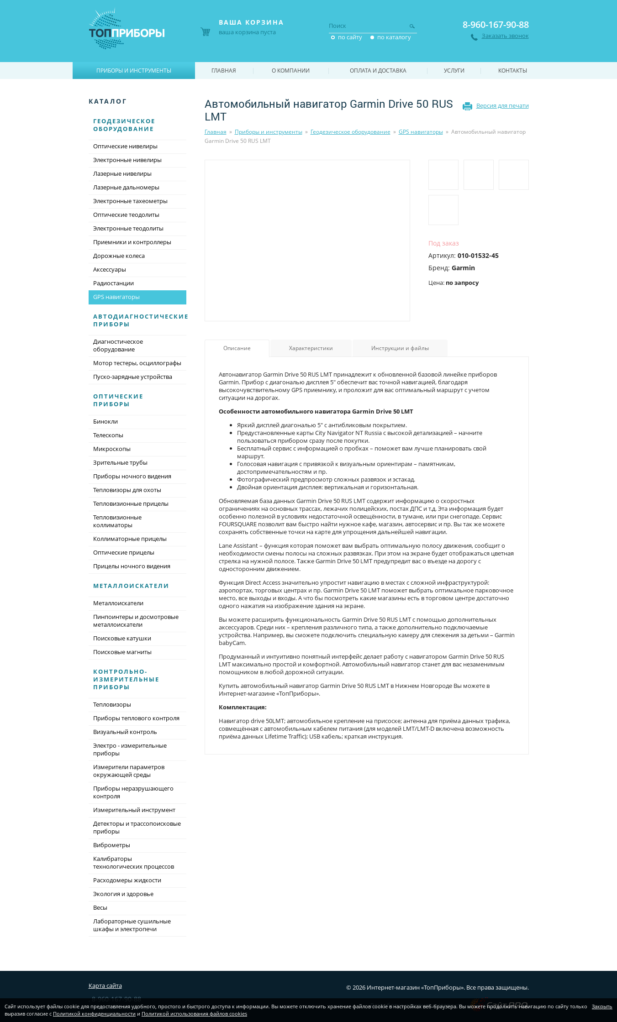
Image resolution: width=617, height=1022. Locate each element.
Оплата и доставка (378, 70)
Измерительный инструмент (134, 810)
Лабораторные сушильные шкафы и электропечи (132, 925)
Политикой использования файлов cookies (194, 1013)
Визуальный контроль (125, 732)
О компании (291, 70)
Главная (216, 132)
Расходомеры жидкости (127, 880)
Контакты (512, 70)
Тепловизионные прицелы (131, 503)
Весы (100, 907)
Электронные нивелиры (127, 160)
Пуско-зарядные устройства (132, 376)
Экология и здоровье (123, 894)
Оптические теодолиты (126, 214)
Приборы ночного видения (132, 476)
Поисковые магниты (122, 652)
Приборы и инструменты (268, 132)
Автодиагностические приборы (141, 320)
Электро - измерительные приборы (130, 749)
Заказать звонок (505, 36)
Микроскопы (112, 449)
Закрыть (602, 1006)
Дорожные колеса (119, 256)
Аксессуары (109, 269)
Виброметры (111, 845)
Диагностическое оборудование (118, 345)
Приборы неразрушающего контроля (133, 792)
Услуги (454, 70)
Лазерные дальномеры (126, 187)
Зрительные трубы (120, 462)
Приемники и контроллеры (132, 242)
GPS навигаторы (421, 132)
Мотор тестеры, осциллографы (137, 363)
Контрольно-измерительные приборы (126, 679)
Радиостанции (113, 283)
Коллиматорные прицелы (130, 539)
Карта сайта (105, 985)
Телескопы (108, 435)
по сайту (350, 37)
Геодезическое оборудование (350, 132)
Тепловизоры (112, 704)
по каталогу (394, 37)
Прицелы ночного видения (131, 566)
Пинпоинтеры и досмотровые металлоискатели (136, 621)
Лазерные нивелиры (122, 173)
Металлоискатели (131, 586)
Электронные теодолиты (128, 228)
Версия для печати (502, 105)
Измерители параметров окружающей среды (128, 771)
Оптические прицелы (123, 552)
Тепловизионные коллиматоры (117, 521)
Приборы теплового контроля (136, 718)
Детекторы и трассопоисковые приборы (137, 827)
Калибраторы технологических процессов (133, 862)
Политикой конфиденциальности (94, 1013)
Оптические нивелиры (125, 146)
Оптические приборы (118, 400)
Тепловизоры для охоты (127, 490)
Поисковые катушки (122, 638)
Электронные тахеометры (130, 201)
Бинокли (105, 421)
